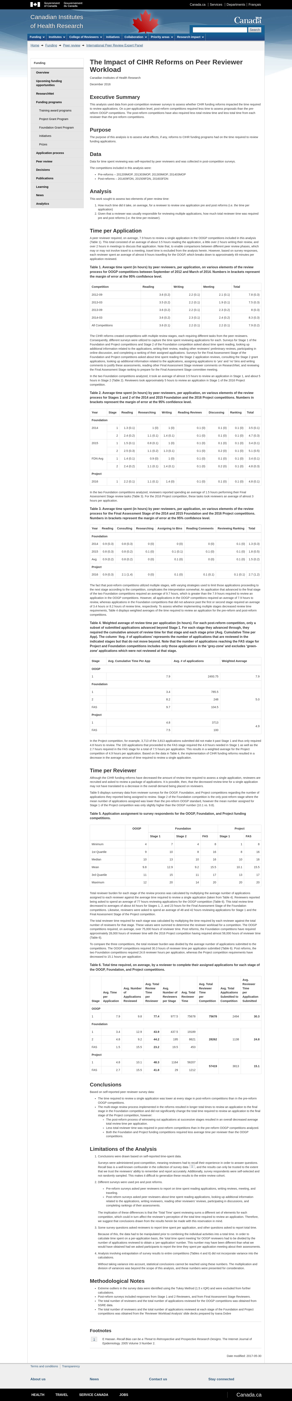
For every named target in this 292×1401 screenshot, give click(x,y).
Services (216, 4)
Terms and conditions (44, 1366)
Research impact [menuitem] (190, 37)
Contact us (158, 1379)
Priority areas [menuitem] (162, 37)
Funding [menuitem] (37, 37)
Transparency (71, 1366)
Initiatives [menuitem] (113, 37)
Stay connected (221, 1379)
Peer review (71, 45)
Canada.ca (197, 4)
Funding (51, 45)
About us (38, 1379)
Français (255, 4)
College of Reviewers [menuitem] (85, 37)
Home (35, 45)
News (94, 1379)
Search (255, 29)
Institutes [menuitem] (57, 37)
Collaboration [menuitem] (136, 37)
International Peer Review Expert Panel (114, 45)
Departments (236, 4)
